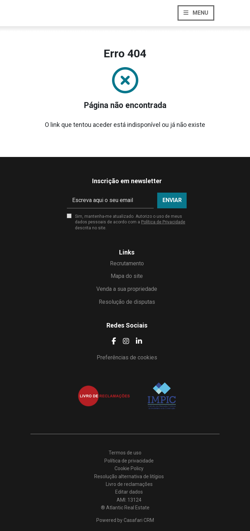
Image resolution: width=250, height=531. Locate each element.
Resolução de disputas (127, 302)
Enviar (172, 200)
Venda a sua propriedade (126, 289)
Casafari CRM (139, 520)
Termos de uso (125, 452)
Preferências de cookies (127, 357)
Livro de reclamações (129, 484)
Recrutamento (127, 263)
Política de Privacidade (163, 222)
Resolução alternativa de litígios (129, 476)
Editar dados (129, 492)
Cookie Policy (129, 468)
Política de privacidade (129, 461)
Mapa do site (127, 276)
